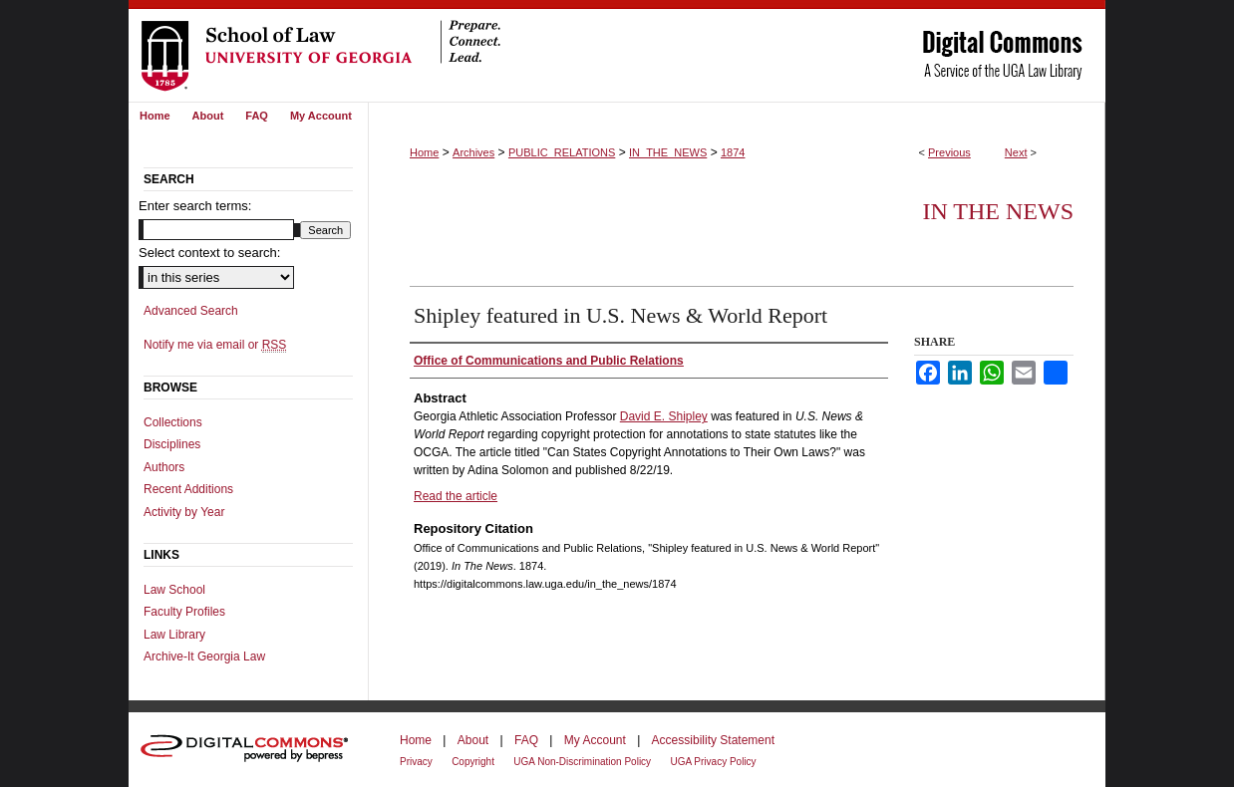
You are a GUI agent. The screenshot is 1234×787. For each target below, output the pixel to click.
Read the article (455, 496)
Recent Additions (188, 489)
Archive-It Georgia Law (204, 656)
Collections (173, 422)
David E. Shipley (664, 416)
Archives (473, 152)
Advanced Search (191, 311)
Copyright (473, 761)
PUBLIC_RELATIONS (561, 152)
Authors (164, 467)
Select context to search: (209, 252)
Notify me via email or (215, 345)
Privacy (416, 761)
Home (424, 152)
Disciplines (172, 444)
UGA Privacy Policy (713, 761)
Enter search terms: (195, 205)
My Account (595, 740)
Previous (949, 152)
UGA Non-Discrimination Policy (582, 761)
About (473, 740)
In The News (998, 211)
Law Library (174, 635)
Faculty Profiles (184, 612)
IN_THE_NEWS (668, 152)
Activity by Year (184, 512)
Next (1016, 152)
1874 (733, 152)
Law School (174, 590)
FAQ (526, 740)
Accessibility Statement (713, 740)
